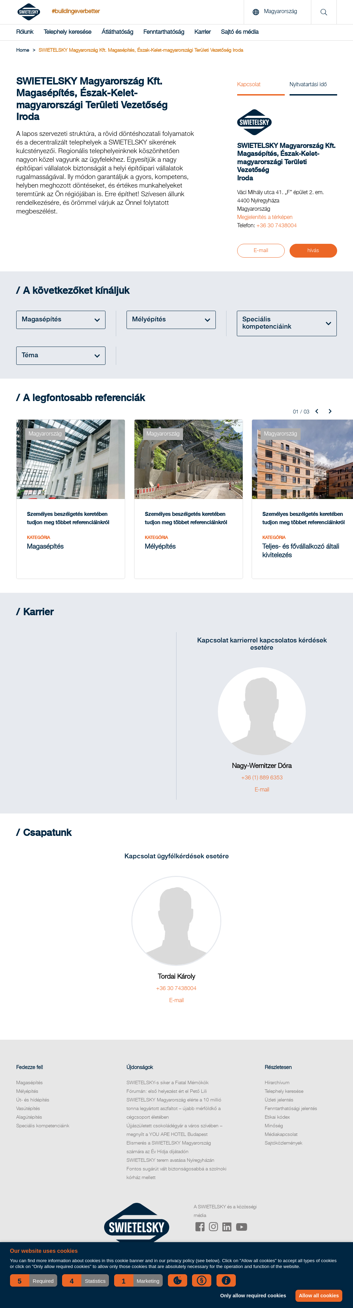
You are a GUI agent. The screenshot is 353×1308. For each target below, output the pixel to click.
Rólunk (24, 32)
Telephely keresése (67, 32)
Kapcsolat (249, 85)
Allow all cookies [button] (319, 1295)
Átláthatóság (117, 32)
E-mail (261, 250)
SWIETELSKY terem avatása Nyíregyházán (170, 1170)
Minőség (274, 1136)
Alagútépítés (29, 1127)
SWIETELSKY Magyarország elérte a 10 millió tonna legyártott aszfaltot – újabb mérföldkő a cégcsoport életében (174, 1119)
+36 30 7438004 (276, 226)
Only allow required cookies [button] (252, 1295)
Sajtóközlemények (283, 1153)
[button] (33, 1280)
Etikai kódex (277, 1127)
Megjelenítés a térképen (265, 217)
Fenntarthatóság (163, 32)
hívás (313, 250)
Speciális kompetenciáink (42, 1136)
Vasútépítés (28, 1118)
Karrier (202, 32)
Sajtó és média (240, 32)
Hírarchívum (277, 1092)
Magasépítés (29, 1092)
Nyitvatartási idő (308, 85)
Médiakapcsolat (281, 1144)
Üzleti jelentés (279, 1110)
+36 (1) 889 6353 (262, 788)
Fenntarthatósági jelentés (291, 1118)
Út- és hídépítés (32, 1110)
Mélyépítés (27, 1101)
